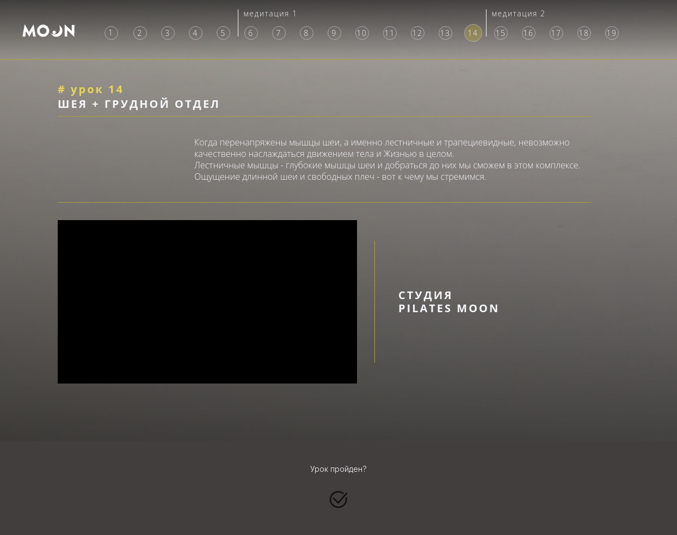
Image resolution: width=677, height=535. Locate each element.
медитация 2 (518, 13)
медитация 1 (270, 13)
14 (473, 33)
